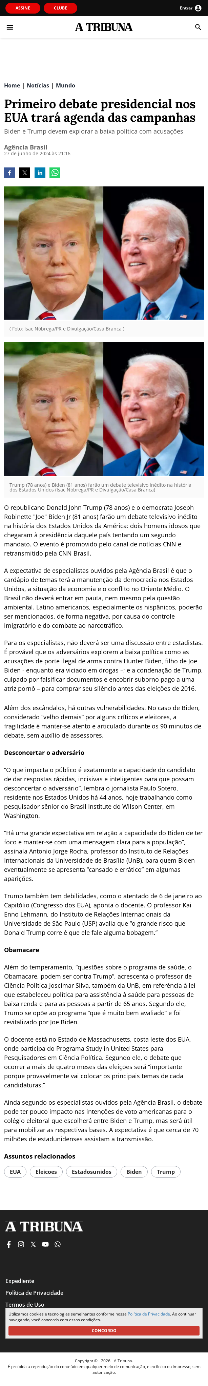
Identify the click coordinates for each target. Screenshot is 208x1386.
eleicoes (46, 1172)
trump (166, 1172)
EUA (15, 1172)
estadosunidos (91, 1172)
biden (134, 1172)
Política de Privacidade (149, 1314)
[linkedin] (40, 173)
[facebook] (9, 173)
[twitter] (24, 173)
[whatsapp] (54, 173)
